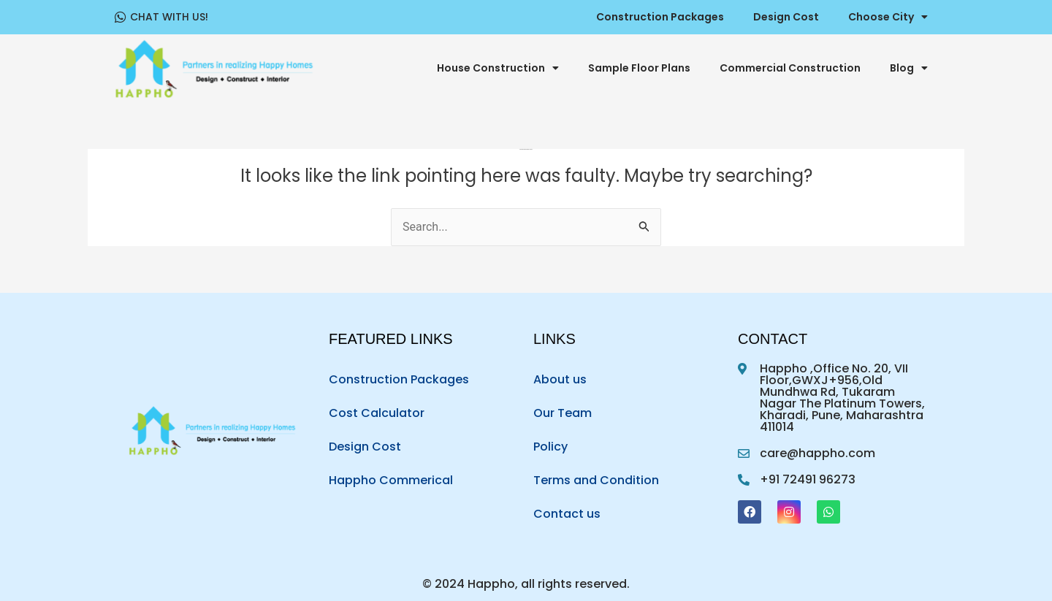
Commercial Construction (790, 68)
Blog (909, 67)
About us (560, 379)
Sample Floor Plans (639, 68)
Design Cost (786, 16)
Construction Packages (660, 16)
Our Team (562, 413)
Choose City (888, 16)
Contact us (567, 513)
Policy (550, 446)
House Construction (498, 67)
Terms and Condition (596, 480)
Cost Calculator (376, 413)
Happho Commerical (391, 480)
